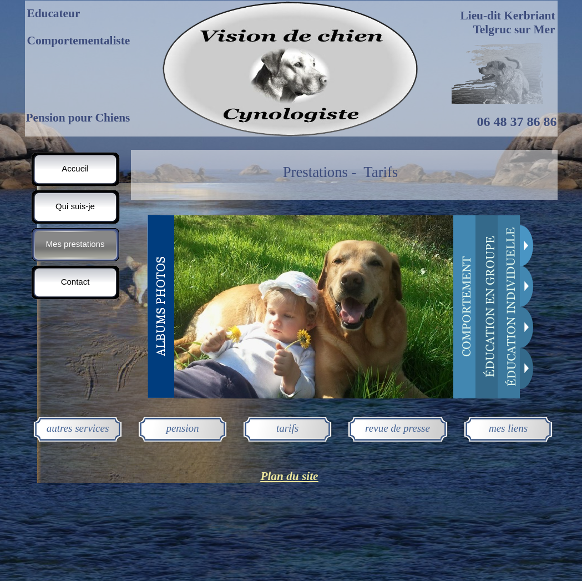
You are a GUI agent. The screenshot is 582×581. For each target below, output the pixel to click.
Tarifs (380, 172)
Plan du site (289, 476)
